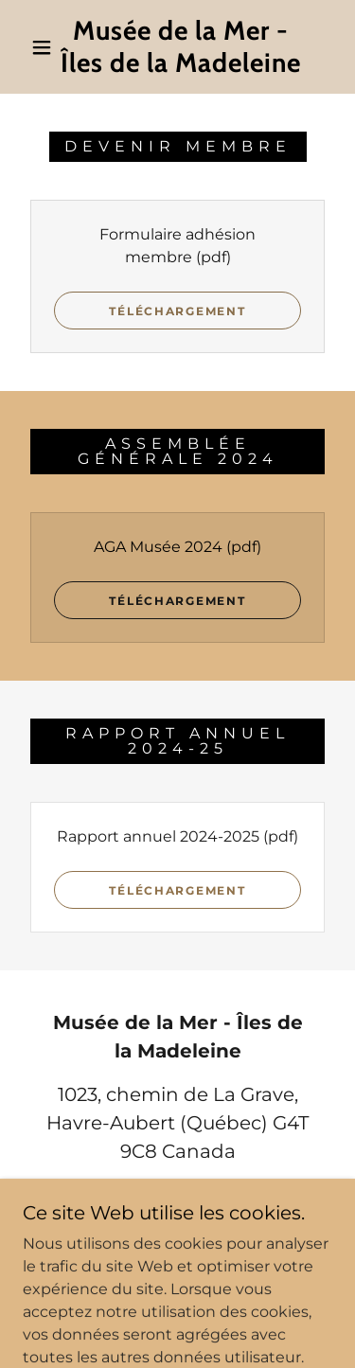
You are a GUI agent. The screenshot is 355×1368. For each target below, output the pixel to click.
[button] (42, 47)
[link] (181, 47)
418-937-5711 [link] (178, 1194)
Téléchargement (177, 311)
